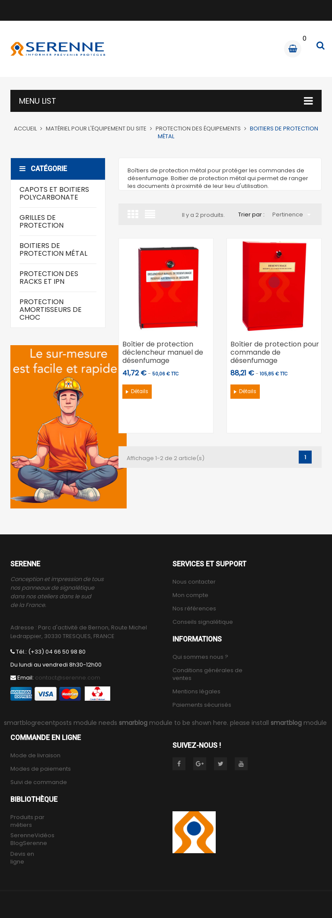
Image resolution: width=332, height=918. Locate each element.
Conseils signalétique (202, 622)
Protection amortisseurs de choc (50, 309)
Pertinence (291, 214)
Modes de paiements (40, 769)
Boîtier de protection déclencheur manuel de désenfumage (162, 352)
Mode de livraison (35, 755)
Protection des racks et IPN (48, 277)
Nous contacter (194, 582)
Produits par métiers (27, 821)
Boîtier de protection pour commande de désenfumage (274, 352)
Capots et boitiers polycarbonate (54, 193)
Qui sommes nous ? (200, 657)
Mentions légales (196, 692)
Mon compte (190, 595)
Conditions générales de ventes (207, 674)
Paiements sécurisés (201, 705)
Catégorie (43, 169)
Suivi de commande (38, 782)
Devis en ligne (22, 858)
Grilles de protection (41, 221)
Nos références (194, 609)
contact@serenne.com (67, 677)
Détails (139, 391)
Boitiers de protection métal (53, 249)
